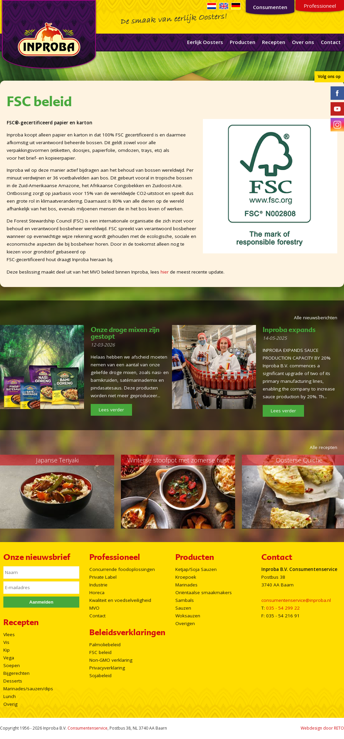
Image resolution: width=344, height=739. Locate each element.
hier (165, 272)
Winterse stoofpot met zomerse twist (178, 460)
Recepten (273, 42)
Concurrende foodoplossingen (122, 569)
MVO (94, 608)
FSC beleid (100, 652)
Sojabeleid (100, 675)
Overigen (185, 623)
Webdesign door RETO (322, 728)
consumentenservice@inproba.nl (296, 600)
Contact (331, 42)
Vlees (9, 634)
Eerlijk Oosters (205, 42)
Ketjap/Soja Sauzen (196, 569)
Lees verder (111, 410)
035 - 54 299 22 (283, 608)
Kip (6, 650)
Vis (6, 642)
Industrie (98, 585)
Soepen (11, 665)
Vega (8, 658)
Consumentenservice (88, 728)
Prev (8, 491)
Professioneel (320, 5)
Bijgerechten (16, 673)
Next (335, 491)
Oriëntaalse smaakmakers (203, 592)
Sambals (184, 600)
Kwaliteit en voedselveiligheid (120, 600)
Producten (242, 42)
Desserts (12, 681)
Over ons (303, 42)
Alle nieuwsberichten (315, 318)
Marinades (186, 585)
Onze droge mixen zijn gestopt (125, 333)
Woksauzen (187, 616)
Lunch (9, 696)
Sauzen (183, 608)
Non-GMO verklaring (110, 660)
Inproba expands (289, 330)
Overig (10, 704)
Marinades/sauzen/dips (28, 689)
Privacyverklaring (107, 668)
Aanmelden (41, 602)
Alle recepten (323, 447)
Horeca (96, 592)
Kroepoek (185, 577)
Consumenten (270, 7)
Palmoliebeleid (105, 645)
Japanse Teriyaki (57, 460)
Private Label (103, 577)
